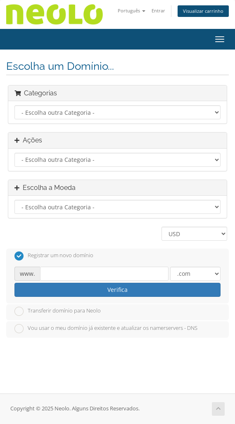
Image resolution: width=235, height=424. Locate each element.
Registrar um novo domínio (53, 256)
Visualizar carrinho (203, 11)
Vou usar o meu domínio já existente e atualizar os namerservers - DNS (105, 328)
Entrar (158, 10)
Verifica (117, 290)
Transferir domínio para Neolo (57, 311)
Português (131, 10)
